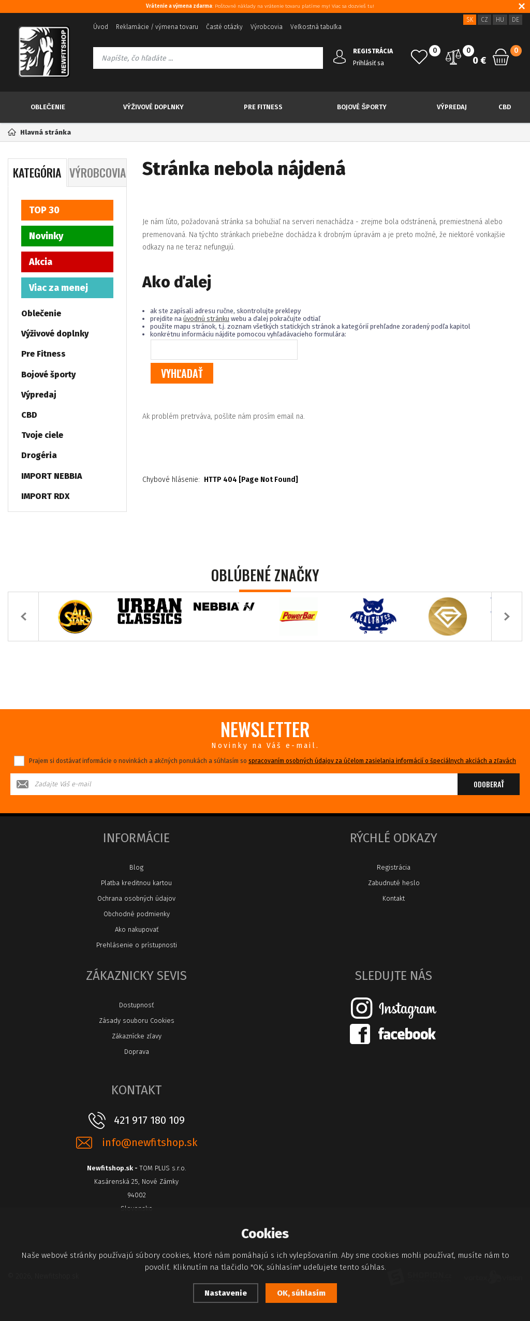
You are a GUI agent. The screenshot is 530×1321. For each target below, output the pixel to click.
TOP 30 (44, 210)
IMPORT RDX (45, 496)
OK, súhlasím (301, 1293)
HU (500, 19)
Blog (136, 867)
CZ (484, 19)
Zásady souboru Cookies (136, 1020)
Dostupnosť (136, 1005)
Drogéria (39, 455)
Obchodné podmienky (137, 914)
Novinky (46, 236)
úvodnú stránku (206, 318)
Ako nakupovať (136, 929)
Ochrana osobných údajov (136, 898)
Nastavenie (225, 1293)
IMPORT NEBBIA (51, 476)
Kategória (37, 172)
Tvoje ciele (42, 435)
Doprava (136, 1051)
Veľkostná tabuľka (316, 27)
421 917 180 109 (149, 1120)
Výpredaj (452, 107)
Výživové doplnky (153, 107)
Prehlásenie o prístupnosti (136, 945)
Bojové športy (362, 107)
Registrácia (393, 867)
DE (515, 19)
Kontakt (393, 898)
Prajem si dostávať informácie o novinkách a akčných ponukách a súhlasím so (272, 761)
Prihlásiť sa (368, 63)
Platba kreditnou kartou (136, 883)
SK (469, 19)
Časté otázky (224, 27)
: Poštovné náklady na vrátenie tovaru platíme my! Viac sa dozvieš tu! (260, 6)
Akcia (40, 262)
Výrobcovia (267, 27)
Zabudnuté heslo (394, 883)
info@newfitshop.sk (149, 1143)
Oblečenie (48, 107)
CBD (504, 107)
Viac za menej (58, 287)
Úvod (100, 27)
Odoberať (489, 784)
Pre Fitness (263, 107)
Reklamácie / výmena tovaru (157, 27)
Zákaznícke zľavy (136, 1036)
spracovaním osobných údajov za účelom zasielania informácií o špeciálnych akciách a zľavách (382, 761)
